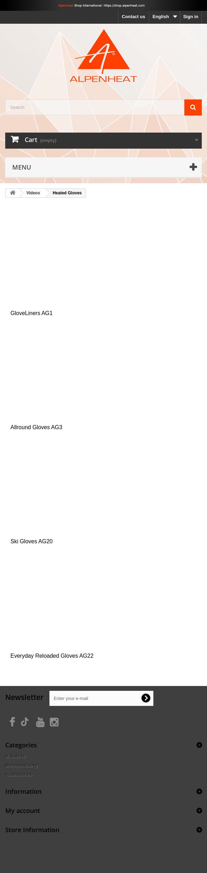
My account (22, 810)
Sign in (190, 16)
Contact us (133, 16)
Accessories (18, 774)
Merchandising (21, 765)
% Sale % (15, 756)
